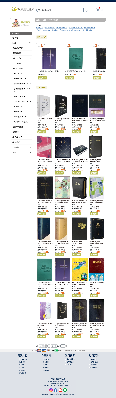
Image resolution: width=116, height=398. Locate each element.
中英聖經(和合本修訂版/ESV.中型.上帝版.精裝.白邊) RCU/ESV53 (62, 202)
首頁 (38, 19)
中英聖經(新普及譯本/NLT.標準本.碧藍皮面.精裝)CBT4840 (85, 71)
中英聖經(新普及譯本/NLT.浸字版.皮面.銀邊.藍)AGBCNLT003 (45, 243)
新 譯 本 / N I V (19, 111)
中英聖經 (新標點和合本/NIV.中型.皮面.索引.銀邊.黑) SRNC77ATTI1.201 (79, 162)
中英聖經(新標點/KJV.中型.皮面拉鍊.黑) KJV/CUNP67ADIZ (80, 202)
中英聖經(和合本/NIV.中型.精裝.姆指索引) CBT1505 (97, 325)
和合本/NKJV (49, 28)
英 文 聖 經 (17, 58)
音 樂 (14, 152)
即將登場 (46, 370)
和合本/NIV (39, 28)
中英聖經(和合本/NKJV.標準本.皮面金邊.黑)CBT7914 (97, 243)
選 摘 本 (16, 132)
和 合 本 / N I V (19, 73)
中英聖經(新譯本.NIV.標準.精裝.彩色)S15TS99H (44, 325)
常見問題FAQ (23, 359)
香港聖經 (79, 125)
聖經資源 (62, 166)
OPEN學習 (93, 367)
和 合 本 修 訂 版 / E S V (22, 96)
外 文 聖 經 (17, 63)
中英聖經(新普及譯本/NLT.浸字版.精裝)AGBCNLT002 (96, 202)
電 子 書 (15, 38)
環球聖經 (96, 166)
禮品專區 (46, 365)
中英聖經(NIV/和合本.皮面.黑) (62, 119)
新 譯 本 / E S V (19, 106)
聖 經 (14, 43)
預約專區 (69, 365)
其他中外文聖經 (88, 30)
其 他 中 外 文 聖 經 (21, 122)
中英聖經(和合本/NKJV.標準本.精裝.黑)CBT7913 (79, 243)
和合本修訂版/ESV (89, 28)
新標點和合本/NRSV (75, 28)
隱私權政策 (22, 373)
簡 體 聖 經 (17, 53)
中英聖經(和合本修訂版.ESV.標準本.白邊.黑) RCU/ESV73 (79, 120)
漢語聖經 (44, 207)
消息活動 (22, 370)
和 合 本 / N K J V (20, 78)
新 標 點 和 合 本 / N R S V (22, 90)
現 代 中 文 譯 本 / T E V (22, 101)
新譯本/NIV (64, 30)
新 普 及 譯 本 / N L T (21, 116)
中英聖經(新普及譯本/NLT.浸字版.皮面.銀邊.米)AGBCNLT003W (63, 243)
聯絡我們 (22, 362)
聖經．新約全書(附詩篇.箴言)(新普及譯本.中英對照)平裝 (79, 284)
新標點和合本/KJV (61, 28)
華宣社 (44, 125)
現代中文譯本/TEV (44, 30)
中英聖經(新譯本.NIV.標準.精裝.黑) (62, 324)
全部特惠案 (70, 362)
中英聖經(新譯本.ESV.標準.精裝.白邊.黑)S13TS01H (97, 161)
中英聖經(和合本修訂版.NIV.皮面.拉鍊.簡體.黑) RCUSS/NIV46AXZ (97, 120)
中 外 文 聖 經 (18, 68)
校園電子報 (93, 359)
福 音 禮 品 (16, 142)
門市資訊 (22, 365)
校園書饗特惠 (71, 359)
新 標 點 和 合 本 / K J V (22, 83)
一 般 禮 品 (16, 147)
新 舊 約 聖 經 (18, 48)
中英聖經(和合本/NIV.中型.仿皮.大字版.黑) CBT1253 (45, 202)
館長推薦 (46, 362)
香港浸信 (96, 207)
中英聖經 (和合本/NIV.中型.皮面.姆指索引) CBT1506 (80, 325)
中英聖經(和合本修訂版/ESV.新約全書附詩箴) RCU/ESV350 (44, 161)
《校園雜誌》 (94, 365)
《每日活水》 (94, 362)
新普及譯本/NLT (76, 30)
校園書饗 (46, 367)
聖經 (44, 19)
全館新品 (46, 359)
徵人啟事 (22, 367)
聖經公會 (79, 207)
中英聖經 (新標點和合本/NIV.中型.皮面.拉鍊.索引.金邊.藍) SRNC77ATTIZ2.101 (62, 162)
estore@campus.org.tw (60, 381)
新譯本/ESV (55, 30)
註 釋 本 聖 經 (18, 127)
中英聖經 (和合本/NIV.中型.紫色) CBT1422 (53, 71)
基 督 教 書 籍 (17, 137)
